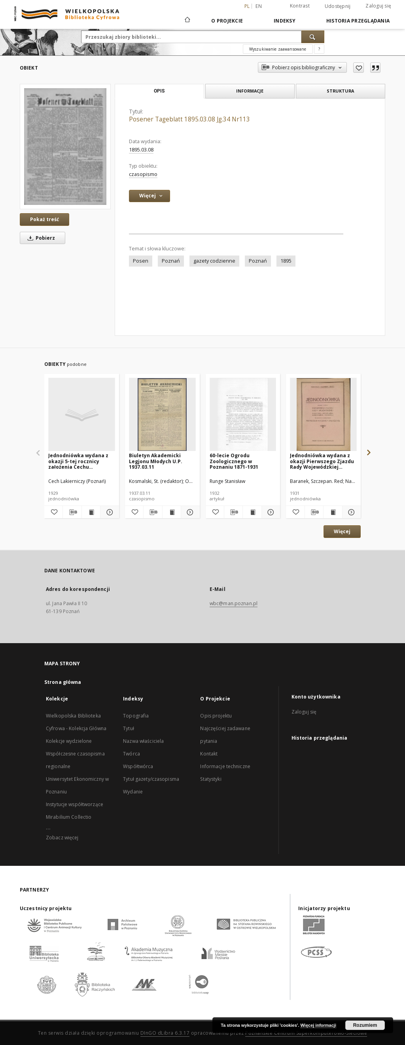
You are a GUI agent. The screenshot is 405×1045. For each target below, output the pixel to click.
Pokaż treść (44, 219)
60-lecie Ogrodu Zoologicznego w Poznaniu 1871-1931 (234, 461)
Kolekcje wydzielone (69, 741)
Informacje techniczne (225, 766)
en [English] (258, 6)
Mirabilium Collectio (68, 817)
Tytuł (128, 728)
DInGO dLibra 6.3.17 (165, 1033)
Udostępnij (338, 6)
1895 (285, 260)
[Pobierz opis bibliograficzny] (72, 512)
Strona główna (62, 682)
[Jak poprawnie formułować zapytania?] (319, 49)
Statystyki (210, 779)
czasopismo (143, 174)
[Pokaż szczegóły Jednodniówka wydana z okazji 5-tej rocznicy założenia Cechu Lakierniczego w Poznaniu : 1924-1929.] (108, 512)
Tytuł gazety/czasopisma (151, 779)
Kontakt (209, 753)
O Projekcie (227, 20)
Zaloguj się (378, 5)
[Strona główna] (187, 20)
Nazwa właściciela (143, 741)
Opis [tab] (159, 91)
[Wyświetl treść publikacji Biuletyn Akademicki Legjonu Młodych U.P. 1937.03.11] (172, 512)
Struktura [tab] (340, 91)
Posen (140, 260)
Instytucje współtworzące (74, 804)
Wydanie (133, 791)
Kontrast (300, 5)
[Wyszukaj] (312, 36)
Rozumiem (365, 1025)
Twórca (131, 753)
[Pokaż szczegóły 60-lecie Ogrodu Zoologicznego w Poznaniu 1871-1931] (270, 512)
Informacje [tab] (249, 91)
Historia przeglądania (358, 20)
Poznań (171, 260)
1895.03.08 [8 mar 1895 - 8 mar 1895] (141, 149)
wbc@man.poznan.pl (233, 603)
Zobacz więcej (62, 837)
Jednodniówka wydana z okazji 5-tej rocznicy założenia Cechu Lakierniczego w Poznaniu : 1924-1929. (81, 461)
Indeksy (284, 20)
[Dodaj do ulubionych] (358, 67)
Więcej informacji (318, 1025)
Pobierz (40, 237)
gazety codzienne (214, 260)
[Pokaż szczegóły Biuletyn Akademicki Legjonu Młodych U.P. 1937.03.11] (189, 512)
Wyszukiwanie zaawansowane (278, 49)
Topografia (136, 715)
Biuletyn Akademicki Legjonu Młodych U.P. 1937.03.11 (155, 461)
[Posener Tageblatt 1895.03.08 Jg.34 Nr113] (65, 146)
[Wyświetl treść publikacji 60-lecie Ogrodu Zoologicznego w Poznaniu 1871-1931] (252, 512)
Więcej (342, 531)
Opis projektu (216, 715)
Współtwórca (138, 766)
